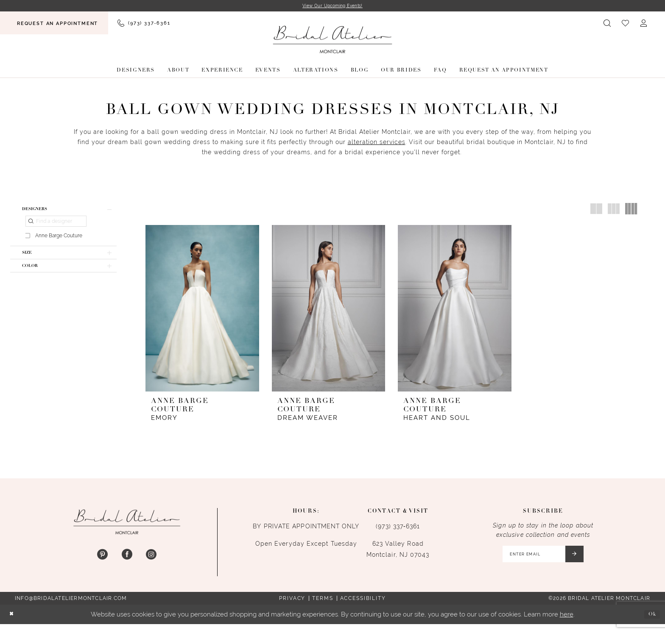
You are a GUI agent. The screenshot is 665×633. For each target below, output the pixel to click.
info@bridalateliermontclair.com (71, 607)
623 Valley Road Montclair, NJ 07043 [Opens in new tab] (398, 553)
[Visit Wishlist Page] (626, 24)
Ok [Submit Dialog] (650, 623)
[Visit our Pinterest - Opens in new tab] (102, 559)
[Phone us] (143, 24)
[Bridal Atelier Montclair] (332, 40)
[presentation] (202, 310)
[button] (644, 24)
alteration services (376, 143)
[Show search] (607, 24)
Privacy (292, 607)
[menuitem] (54, 24)
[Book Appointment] (54, 24)
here (566, 623)
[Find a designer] (56, 226)
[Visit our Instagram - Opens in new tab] (151, 559)
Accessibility (363, 607)
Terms (322, 607)
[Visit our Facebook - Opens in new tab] (126, 559)
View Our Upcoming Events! (332, 6)
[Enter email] (541, 560)
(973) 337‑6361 (398, 530)
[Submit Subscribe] (581, 560)
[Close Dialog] (13, 623)
